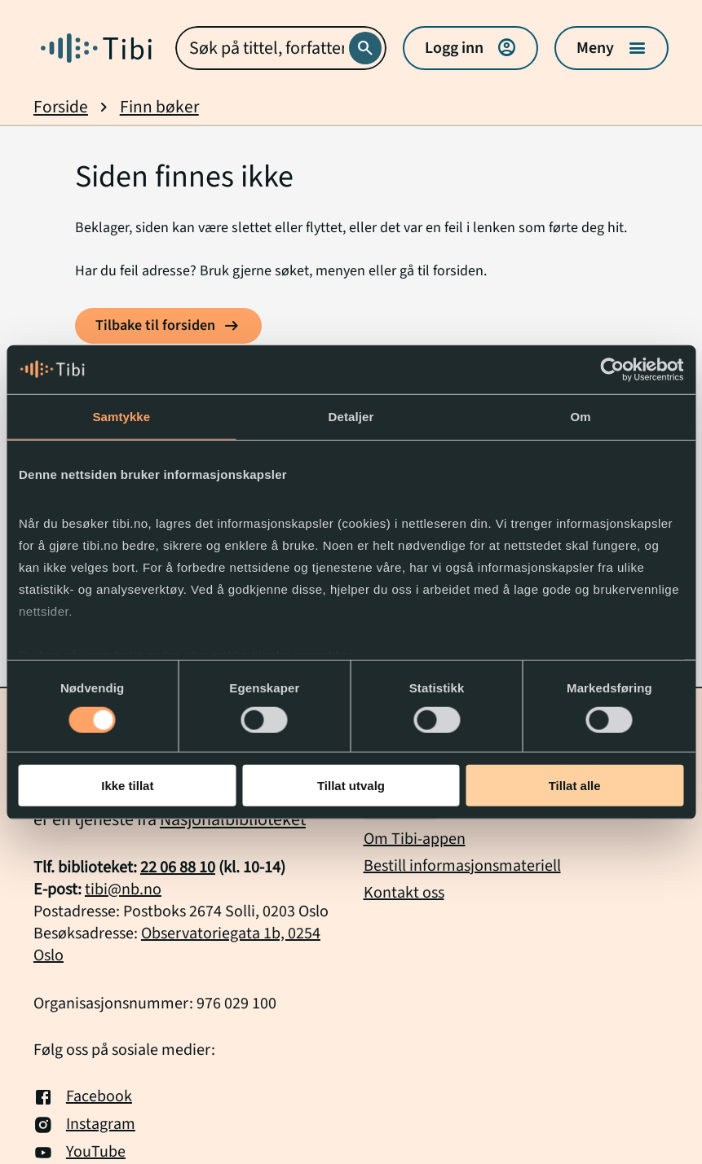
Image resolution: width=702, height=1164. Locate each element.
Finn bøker (159, 107)
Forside (60, 107)
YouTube (79, 1152)
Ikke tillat (127, 786)
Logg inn (470, 48)
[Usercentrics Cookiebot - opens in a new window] (612, 369)
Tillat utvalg (351, 786)
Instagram (84, 1125)
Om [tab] (581, 416)
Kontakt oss (404, 892)
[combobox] (280, 48)
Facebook (82, 1097)
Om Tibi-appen (415, 839)
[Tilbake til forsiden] (168, 326)
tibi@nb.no (123, 889)
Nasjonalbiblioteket (233, 819)
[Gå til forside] (96, 48)
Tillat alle (575, 786)
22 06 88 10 (177, 867)
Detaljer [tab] (351, 416)
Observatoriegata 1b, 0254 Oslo (176, 944)
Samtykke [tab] (121, 416)
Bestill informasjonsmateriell (462, 865)
